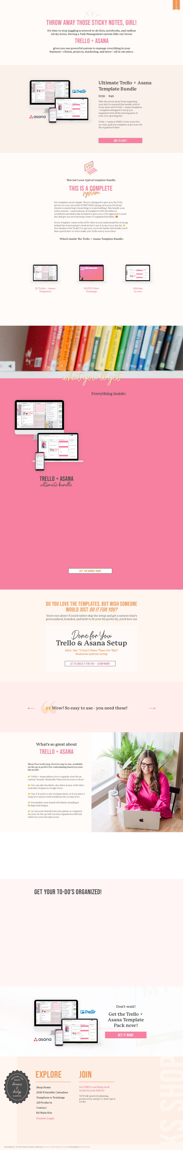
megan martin (85, 1147)
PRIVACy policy (63, 1147)
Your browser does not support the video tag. (91, 932)
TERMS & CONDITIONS (50, 1147)
